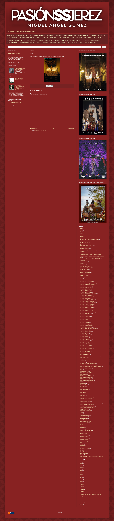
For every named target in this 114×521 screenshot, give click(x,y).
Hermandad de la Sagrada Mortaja (87, 310)
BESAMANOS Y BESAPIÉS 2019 (14, 40)
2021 (81, 234)
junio (82, 486)
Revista (81, 412)
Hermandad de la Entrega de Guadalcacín (88, 296)
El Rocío (81, 274)
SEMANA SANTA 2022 (42, 37)
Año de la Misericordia (84, 240)
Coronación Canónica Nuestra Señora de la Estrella (90, 258)
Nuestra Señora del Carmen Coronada (87, 406)
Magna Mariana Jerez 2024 (85, 372)
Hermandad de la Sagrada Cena (86, 307)
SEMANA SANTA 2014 (73, 42)
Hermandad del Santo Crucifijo (86, 346)
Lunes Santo (82, 362)
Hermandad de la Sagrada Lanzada (87, 308)
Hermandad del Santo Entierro (86, 348)
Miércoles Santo (83, 386)
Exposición (82, 277)
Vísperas (81, 454)
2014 (81, 231)
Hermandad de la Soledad (85, 316)
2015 (81, 481)
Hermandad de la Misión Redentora (87, 301)
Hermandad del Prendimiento (85, 343)
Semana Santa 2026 (84, 439)
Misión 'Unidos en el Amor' (85, 387)
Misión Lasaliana (83, 392)
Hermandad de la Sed (84, 314)
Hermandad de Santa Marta (85, 331)
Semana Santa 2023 (84, 435)
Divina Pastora (83, 264)
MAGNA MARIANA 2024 (70, 35)
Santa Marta (82, 427)
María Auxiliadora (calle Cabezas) (86, 375)
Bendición (82, 247)
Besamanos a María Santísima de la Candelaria (90, 498)
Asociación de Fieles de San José (86, 245)
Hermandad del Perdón (84, 342)
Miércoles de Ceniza (84, 384)
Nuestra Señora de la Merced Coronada (88, 400)
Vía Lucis (81, 447)
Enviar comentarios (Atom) (40, 130)
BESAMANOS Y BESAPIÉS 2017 (91, 40)
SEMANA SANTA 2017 (75, 40)
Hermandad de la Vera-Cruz (85, 319)
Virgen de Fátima (83, 453)
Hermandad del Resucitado (85, 345)
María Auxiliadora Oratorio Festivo (86, 380)
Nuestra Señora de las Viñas (85, 401)
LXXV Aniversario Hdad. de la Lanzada (87, 365)
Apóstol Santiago (83, 244)
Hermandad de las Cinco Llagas (86, 325)
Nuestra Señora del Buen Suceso (86, 404)
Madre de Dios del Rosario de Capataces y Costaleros (90, 366)
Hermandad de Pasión (84, 330)
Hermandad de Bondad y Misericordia (87, 283)
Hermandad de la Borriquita (85, 287)
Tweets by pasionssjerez (13, 107)
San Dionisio (82, 425)
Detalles (81, 263)
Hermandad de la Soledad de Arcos (87, 318)
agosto (82, 484)
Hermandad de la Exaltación (85, 298)
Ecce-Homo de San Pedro (85, 272)
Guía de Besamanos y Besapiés (86, 280)
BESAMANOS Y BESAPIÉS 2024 (98, 35)
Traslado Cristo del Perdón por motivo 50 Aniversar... (91, 494)
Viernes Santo (82, 451)
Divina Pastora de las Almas (85, 266)
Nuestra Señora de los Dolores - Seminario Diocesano (90, 403)
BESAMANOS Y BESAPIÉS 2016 (27, 42)
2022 (81, 469)
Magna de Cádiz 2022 (84, 371)
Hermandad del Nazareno (85, 340)
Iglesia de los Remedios (84, 354)
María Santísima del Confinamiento (87, 381)
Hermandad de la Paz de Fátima (86, 304)
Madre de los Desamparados (85, 368)
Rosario (81, 413)
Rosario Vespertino (83, 416)
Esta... (82, 496)
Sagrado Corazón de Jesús (85, 421)
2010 (81, 228)
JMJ (80, 359)
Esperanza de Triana (84, 275)
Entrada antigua (71, 128)
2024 (81, 465)
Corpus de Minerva (83, 261)
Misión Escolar (83, 390)
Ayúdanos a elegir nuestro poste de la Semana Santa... (92, 499)
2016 (81, 233)
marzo (82, 489)
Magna (81, 369)
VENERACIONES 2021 (68, 37)
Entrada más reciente (34, 128)
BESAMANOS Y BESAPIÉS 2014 (88, 42)
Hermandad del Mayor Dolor (85, 339)
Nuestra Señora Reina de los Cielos (87, 407)
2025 (81, 463)
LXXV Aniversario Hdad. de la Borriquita (88, 363)
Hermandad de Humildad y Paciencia (87, 284)
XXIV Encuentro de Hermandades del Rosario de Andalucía (91, 456)
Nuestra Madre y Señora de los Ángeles (88, 397)
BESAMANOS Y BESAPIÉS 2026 (24, 35)
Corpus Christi (83, 260)
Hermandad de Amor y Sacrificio (86, 281)
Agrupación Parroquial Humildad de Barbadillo (89, 239)
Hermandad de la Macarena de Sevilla (87, 299)
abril (82, 487)
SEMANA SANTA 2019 (99, 37)
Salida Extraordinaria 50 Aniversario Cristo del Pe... (91, 492)
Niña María (82, 394)
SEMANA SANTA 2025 (39, 35)
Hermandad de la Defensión (85, 295)
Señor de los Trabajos (84, 441)
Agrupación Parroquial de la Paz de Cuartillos (89, 238)
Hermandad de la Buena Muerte (86, 289)
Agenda (81, 236)
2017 (81, 477)
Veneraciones (82, 445)
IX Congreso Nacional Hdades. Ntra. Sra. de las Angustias (91, 356)
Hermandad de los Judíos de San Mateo (88, 328)
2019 (81, 474)
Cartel (81, 253)
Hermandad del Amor (84, 333)
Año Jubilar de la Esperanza (85, 242)
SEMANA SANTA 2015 (42, 42)
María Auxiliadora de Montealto (86, 377)
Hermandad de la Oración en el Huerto (87, 302)
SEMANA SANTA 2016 (12, 42)
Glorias (81, 278)
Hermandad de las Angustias (85, 324)
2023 (81, 467)
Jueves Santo (82, 360)
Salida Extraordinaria (84, 422)
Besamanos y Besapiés (84, 248)
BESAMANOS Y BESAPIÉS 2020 (84, 37)
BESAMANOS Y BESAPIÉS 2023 (27, 37)
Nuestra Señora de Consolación (86, 398)
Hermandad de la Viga (84, 321)
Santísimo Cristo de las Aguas (86, 430)
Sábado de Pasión (83, 418)
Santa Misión (82, 428)
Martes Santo (82, 383)
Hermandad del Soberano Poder (86, 349)
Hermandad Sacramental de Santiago (87, 352)
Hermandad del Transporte (85, 351)
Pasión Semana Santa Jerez (16, 102)
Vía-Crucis (82, 450)
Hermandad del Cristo (84, 336)
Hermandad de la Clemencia (85, 292)
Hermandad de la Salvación (85, 313)
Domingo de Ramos (84, 269)
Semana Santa (83, 432)
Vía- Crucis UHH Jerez (84, 448)
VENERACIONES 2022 (55, 37)
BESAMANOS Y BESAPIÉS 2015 (57, 42)
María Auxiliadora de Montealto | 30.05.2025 (19, 79)
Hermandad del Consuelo (85, 334)
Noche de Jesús (83, 395)
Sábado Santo (83, 419)
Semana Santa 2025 (84, 438)
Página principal (10, 35)
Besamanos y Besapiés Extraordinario (87, 250)
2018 (81, 475)
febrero (82, 491)
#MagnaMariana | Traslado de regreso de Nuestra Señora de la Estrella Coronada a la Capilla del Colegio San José (19, 88)
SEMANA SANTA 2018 (29, 40)
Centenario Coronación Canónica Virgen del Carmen (90, 254)
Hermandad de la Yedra (84, 322)
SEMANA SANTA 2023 (12, 37)
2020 (81, 472)
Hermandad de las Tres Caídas (86, 327)
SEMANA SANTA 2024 (83, 35)
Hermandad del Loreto (84, 337)
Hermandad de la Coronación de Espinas (88, 293)
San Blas (81, 424)
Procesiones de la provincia (85, 410)
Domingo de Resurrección (85, 270)
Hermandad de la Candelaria (85, 290)
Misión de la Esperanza (84, 389)
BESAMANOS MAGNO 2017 (61, 40)
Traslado (81, 444)
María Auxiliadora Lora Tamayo (86, 378)
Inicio (53, 128)
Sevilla (81, 442)
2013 (81, 230)
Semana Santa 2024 (84, 436)
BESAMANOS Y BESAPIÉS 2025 (54, 35)
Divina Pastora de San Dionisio (86, 267)
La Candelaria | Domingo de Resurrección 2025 (20, 69)
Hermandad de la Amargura (85, 286)
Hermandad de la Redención (85, 305)
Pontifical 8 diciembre (84, 409)
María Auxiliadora (83, 374)
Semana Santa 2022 (84, 433)
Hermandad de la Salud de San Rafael (87, 312)
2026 (81, 462)
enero (82, 502)
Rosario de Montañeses (84, 415)
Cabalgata (82, 251)
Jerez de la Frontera (84, 357)
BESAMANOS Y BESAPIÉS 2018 (45, 40)
